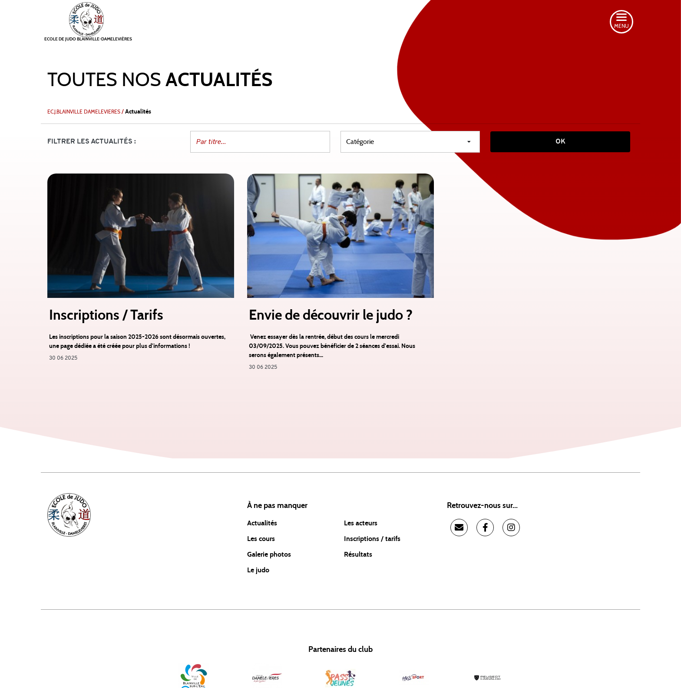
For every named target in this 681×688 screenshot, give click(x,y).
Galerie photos (269, 554)
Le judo (258, 570)
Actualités (262, 523)
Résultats (358, 554)
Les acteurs (360, 523)
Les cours (261, 538)
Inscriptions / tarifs (372, 538)
